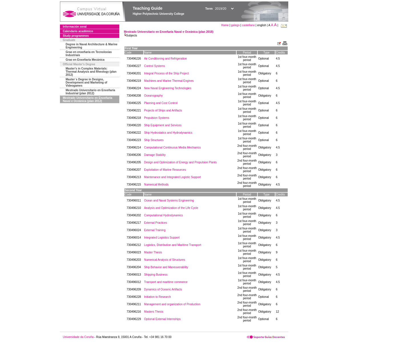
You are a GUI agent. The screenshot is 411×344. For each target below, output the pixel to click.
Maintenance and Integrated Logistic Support (172, 177)
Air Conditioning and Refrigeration (165, 58)
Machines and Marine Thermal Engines (169, 80)
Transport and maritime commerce (166, 282)
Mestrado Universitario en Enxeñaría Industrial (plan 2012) (90, 92)
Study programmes (76, 35)
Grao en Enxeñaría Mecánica (85, 59)
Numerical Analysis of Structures (164, 259)
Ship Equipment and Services (163, 125)
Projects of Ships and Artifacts (163, 110)
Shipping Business (156, 274)
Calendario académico (78, 31)
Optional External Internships (162, 319)
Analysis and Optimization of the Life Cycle (171, 207)
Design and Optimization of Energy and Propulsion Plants (180, 162)
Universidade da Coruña (78, 337)
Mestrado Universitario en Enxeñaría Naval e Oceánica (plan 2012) (87, 99)
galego (235, 25)
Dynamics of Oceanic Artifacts (163, 289)
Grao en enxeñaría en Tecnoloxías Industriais (89, 53)
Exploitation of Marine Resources (165, 169)
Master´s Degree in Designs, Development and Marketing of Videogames (86, 82)
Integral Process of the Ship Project (166, 73)
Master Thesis (153, 252)
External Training (155, 230)
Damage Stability (155, 154)
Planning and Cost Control (161, 103)
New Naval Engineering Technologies (167, 88)
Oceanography (153, 95)
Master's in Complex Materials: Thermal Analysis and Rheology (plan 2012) (91, 71)
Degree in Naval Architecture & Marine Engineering (91, 46)
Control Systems (154, 66)
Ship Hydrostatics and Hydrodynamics (168, 132)
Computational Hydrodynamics (163, 215)
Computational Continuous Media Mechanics (172, 147)
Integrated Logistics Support (162, 237)
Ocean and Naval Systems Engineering (169, 200)
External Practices (155, 222)
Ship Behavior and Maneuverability (166, 267)
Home (225, 25)
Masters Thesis (154, 311)
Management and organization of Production (172, 304)
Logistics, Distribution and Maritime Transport (172, 245)
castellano (248, 25)
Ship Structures (154, 140)
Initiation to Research (157, 296)
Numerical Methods (156, 184)
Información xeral (74, 26)
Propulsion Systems (156, 117)
